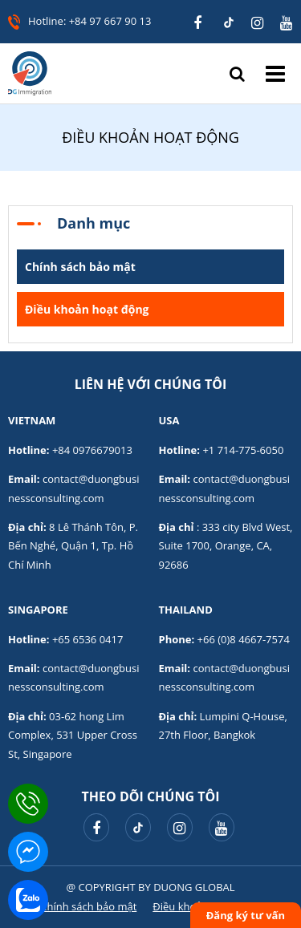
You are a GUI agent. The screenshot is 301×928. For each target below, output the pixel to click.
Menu (275, 73)
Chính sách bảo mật (80, 266)
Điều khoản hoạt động (87, 309)
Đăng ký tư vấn (245, 915)
